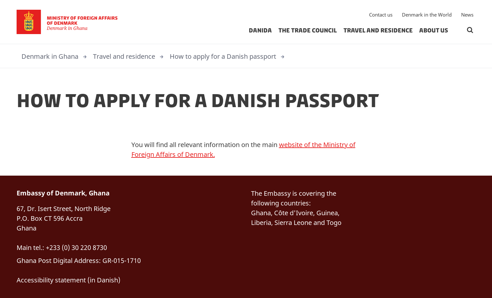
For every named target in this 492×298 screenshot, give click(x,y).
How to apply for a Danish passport (223, 56)
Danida (260, 30)
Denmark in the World (427, 14)
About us (433, 30)
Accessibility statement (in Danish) (68, 280)
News (467, 14)
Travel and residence (378, 30)
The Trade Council (307, 30)
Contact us (380, 14)
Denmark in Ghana (49, 56)
